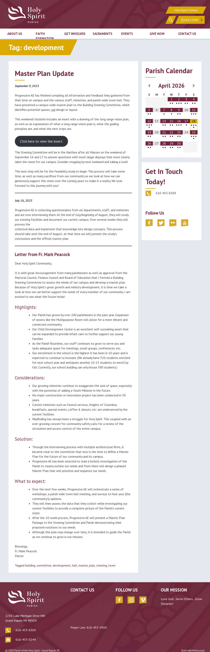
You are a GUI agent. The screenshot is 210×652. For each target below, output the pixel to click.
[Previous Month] (149, 85)
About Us (14, 33)
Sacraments (102, 33)
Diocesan (199, 644)
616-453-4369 (83, 627)
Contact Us (187, 33)
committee (44, 565)
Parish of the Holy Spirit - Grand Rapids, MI (37, 644)
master (83, 565)
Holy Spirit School (186, 10)
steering (101, 565)
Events (127, 33)
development (62, 565)
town (111, 565)
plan (92, 565)
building (30, 565)
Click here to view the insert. (41, 141)
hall (74, 565)
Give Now (157, 33)
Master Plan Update (44, 73)
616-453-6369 (26, 623)
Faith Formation (45, 35)
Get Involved (74, 33)
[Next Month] (194, 85)
